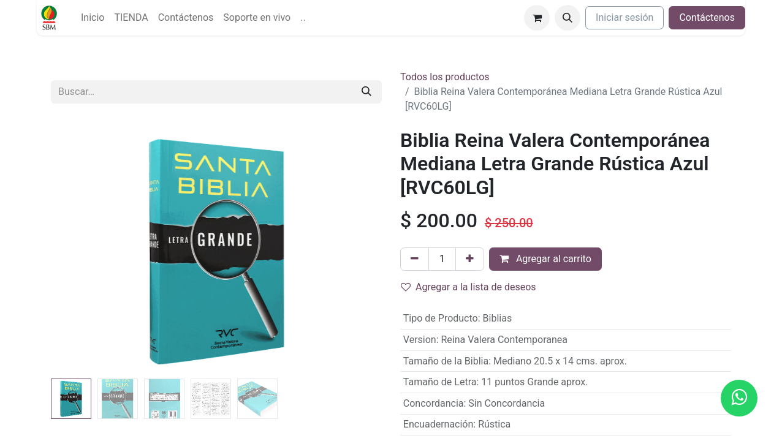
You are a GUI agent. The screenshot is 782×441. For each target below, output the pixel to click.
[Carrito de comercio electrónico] (537, 18)
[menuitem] (92, 18)
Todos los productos (445, 77)
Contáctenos (707, 17)
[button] (567, 18)
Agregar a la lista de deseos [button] (468, 287)
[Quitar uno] (414, 259)
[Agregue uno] (469, 259)
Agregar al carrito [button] (545, 259)
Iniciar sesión (624, 17)
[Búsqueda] (366, 92)
